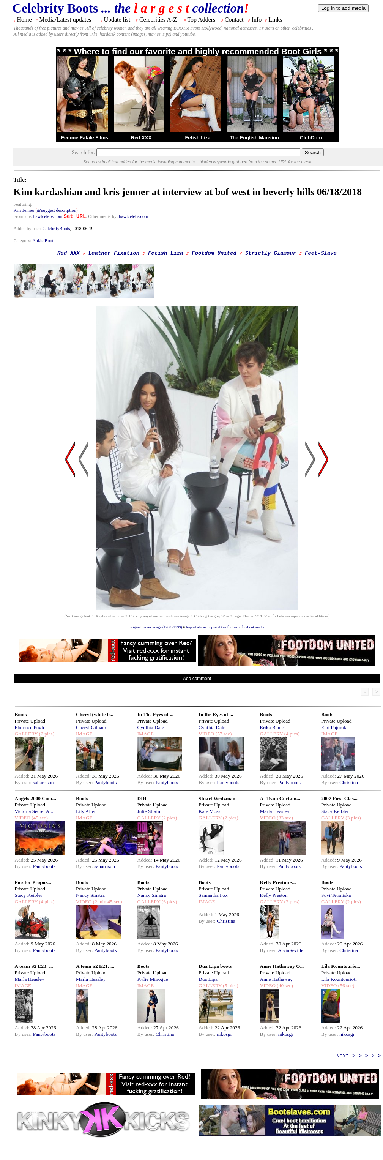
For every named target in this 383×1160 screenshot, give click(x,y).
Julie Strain (148, 811)
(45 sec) (39, 818)
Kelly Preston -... (278, 882)
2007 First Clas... (339, 798)
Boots (21, 714)
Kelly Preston (274, 895)
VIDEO (206, 734)
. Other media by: (102, 216)
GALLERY (26, 734)
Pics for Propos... (33, 882)
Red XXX (141, 137)
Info (257, 19)
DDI (142, 798)
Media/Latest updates (65, 19)
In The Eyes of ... (155, 714)
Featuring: (23, 204)
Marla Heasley (275, 811)
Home (24, 19)
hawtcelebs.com (48, 216)
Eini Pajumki (334, 727)
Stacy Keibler (335, 811)
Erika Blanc (272, 727)
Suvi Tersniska (336, 895)
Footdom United (214, 253)
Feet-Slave (321, 253)
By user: (24, 782)
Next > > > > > (358, 1056)
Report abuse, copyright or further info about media (225, 627)
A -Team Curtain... (280, 798)
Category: (23, 240)
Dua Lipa (208, 979)
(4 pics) (291, 734)
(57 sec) (223, 734)
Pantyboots (105, 782)
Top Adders (201, 19)
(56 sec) (345, 985)
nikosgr (224, 1034)
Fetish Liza (197, 137)
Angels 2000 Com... (35, 798)
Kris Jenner (24, 210)
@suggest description (56, 210)
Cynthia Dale (150, 727)
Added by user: (28, 228)
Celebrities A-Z (158, 19)
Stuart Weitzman (217, 798)
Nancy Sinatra (90, 895)
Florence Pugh (29, 727)
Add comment (197, 678)
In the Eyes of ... (216, 714)
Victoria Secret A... (34, 811)
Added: (23, 776)
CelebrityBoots (56, 228)
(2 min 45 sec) (106, 901)
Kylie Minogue (152, 979)
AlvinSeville (290, 950)
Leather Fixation (113, 253)
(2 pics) (46, 734)
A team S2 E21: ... (95, 966)
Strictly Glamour (270, 253)
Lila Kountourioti (339, 979)
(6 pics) (168, 901)
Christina (348, 782)
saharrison (43, 782)
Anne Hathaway (276, 979)
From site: (23, 216)
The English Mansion (254, 137)
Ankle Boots (43, 240)
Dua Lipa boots (215, 966)
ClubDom (311, 137)
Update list (117, 19)
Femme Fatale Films (84, 137)
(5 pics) (230, 985)
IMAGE (84, 734)
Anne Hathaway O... (282, 966)
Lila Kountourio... (340, 966)
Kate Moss (209, 811)
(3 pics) (352, 818)
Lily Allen (86, 811)
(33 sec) (284, 818)
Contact (234, 19)
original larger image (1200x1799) (156, 627)
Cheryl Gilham (91, 727)
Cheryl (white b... (94, 714)
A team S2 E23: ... (34, 966)
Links (275, 19)
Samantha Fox (213, 895)
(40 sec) (284, 985)
